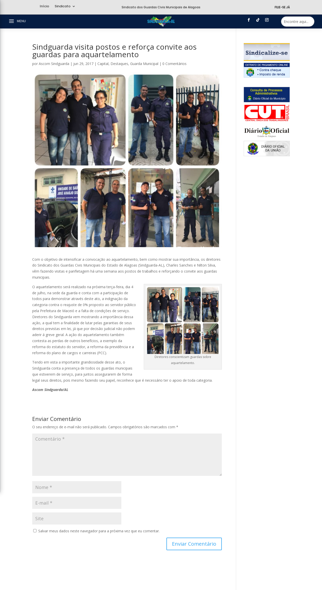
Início (44, 7)
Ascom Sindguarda (54, 63)
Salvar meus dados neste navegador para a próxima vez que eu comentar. (99, 531)
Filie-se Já (282, 7)
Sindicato (62, 7)
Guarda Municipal (144, 63)
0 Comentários (174, 63)
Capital (103, 63)
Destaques (119, 63)
